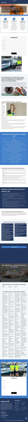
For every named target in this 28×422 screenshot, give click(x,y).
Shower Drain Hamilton (11, 324)
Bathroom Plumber (17, 403)
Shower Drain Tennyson (23, 322)
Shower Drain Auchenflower (3, 304)
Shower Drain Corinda (4, 347)
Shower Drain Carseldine (5, 334)
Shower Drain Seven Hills (23, 297)
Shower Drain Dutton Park (4, 356)
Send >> (14, 53)
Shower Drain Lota (17, 296)
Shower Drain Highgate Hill (11, 333)
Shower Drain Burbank (4, 325)
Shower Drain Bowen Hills (4, 313)
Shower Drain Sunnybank (22, 315)
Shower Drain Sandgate (23, 295)
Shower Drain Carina (4, 330)
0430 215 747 (14, 0)
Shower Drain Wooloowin (22, 346)
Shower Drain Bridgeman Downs (4, 317)
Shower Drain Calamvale (5, 326)
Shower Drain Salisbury (23, 294)
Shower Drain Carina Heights (4, 332)
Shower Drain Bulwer (4, 324)
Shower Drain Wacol (23, 333)
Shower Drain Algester (4, 297)
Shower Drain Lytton (17, 298)
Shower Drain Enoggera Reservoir (11, 302)
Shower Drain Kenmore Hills (11, 354)
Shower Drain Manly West (17, 302)
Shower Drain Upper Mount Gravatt (23, 331)
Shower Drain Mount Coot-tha (17, 316)
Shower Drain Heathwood (10, 328)
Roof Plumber (23, 403)
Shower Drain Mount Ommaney (17, 324)
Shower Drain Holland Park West (11, 337)
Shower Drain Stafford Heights (23, 309)
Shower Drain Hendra (11, 330)
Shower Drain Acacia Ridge (4, 294)
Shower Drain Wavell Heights (23, 336)
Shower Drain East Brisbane (11, 296)
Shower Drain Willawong (23, 339)
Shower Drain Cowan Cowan (4, 349)
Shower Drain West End (23, 337)
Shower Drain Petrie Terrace (17, 344)
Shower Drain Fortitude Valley (11, 314)
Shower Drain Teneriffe (23, 321)
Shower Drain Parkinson (17, 342)
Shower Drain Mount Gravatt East (17, 322)
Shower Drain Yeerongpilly (22, 352)
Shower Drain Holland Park (11, 335)
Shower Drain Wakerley (23, 334)
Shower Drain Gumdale (11, 323)
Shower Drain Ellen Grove (11, 299)
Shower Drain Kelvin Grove (11, 351)
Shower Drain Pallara (17, 341)
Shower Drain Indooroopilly (10, 340)
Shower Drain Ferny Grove (11, 307)
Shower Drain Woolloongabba (22, 344)
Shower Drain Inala (11, 338)
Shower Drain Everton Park (11, 304)
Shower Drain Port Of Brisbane (17, 349)
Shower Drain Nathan (17, 326)
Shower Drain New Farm (17, 327)
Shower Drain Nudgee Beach (17, 336)
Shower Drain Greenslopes (10, 322)
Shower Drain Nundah (17, 337)
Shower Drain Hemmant (11, 329)
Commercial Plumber (24, 408)
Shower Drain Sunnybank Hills (23, 317)
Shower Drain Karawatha (11, 349)
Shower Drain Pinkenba (17, 347)
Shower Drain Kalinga (11, 344)
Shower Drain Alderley (7, 15)
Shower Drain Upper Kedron (23, 329)
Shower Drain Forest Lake (11, 312)
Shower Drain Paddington (16, 340)
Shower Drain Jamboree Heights (11, 342)
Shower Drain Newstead (17, 330)
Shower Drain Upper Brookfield (23, 327)
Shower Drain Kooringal (17, 293)
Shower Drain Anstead (4, 299)
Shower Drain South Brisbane (23, 304)
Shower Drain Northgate (17, 333)
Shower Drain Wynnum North (23, 349)
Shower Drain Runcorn (23, 293)
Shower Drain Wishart (23, 342)
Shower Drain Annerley (5, 298)
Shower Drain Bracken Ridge (4, 315)
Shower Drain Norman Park (17, 332)
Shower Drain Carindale (5, 333)
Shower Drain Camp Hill (5, 327)
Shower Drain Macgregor (17, 299)
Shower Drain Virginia (23, 332)
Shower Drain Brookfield (5, 322)
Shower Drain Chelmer (5, 338)
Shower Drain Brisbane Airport (5, 321)
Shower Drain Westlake (23, 338)
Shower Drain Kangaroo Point (11, 346)
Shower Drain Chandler (5, 335)
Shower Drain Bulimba (4, 323)
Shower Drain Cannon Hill (4, 329)
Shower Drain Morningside (16, 314)
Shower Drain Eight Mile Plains (11, 298)
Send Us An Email (5, 415)
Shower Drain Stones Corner (23, 311)
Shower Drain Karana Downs (11, 348)
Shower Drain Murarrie (17, 325)
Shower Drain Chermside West (4, 342)
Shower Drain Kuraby (17, 294)
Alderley (3, 15)
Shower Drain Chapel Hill (4, 337)
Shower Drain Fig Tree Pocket (11, 309)
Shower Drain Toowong (23, 325)
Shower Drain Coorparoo (5, 346)
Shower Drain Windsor (23, 341)
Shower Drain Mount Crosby (17, 318)
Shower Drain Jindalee (11, 343)
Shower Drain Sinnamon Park (23, 302)
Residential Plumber (17, 408)
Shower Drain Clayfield (5, 343)
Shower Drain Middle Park (17, 306)
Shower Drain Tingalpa (23, 324)
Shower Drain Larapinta (17, 295)
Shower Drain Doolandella (3, 352)
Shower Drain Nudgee (17, 334)
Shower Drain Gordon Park (11, 318)
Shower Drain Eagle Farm (11, 294)
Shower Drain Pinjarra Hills (17, 346)
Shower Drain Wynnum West (23, 350)
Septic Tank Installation (24, 407)
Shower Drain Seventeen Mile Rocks (24, 299)
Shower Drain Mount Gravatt (17, 320)
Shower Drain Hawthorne (10, 326)
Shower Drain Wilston (23, 340)
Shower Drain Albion (4, 295)
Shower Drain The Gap (23, 323)
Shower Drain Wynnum (23, 347)
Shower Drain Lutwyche (17, 297)
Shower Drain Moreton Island (17, 312)
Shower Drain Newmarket (16, 329)
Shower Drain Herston (11, 331)
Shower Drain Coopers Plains (5, 345)
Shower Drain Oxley (17, 338)
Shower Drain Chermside (3, 340)
